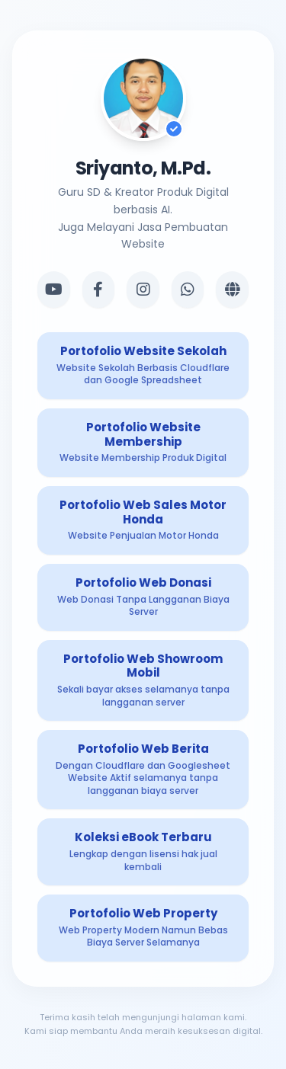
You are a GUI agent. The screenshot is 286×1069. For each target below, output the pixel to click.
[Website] (232, 289)
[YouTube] (53, 289)
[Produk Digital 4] (143, 597)
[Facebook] (98, 289)
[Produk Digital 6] (143, 769)
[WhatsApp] (188, 289)
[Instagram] (143, 289)
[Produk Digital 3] (143, 520)
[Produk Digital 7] (143, 851)
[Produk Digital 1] (143, 365)
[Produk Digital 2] (143, 442)
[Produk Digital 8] (143, 928)
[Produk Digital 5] (143, 681)
